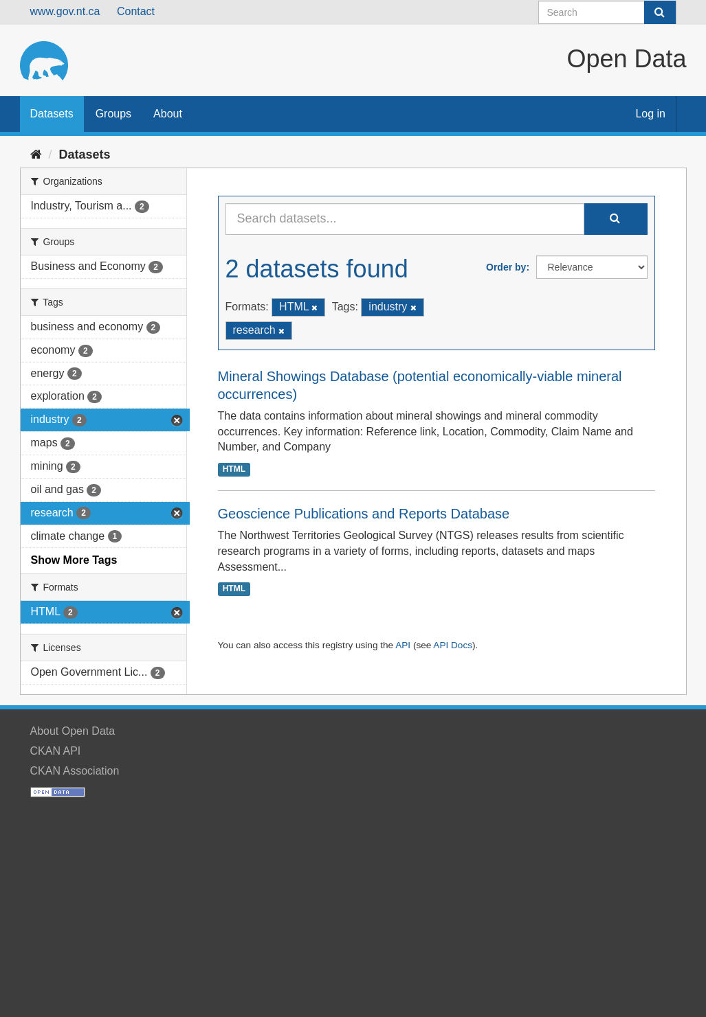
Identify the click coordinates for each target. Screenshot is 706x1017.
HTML (234, 469)
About (167, 113)
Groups (113, 113)
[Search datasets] (607, 12)
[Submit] (660, 12)
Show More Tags (74, 560)
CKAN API (55, 751)
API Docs (452, 645)
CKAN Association (75, 771)
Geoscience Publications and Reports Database (364, 513)
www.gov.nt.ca (65, 11)
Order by (506, 267)
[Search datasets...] (404, 219)
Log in (650, 113)
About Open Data (72, 731)
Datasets (52, 113)
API (402, 645)
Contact (136, 11)
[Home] (36, 154)
